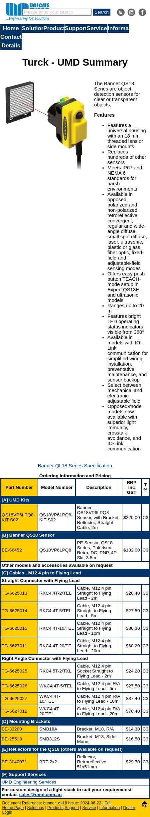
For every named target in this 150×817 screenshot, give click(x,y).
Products (54, 28)
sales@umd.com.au (40, 794)
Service (96, 28)
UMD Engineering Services (29, 782)
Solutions (32, 28)
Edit (107, 803)
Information (118, 28)
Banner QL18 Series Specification (75, 465)
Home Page (13, 807)
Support (75, 28)
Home (11, 28)
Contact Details (11, 41)
